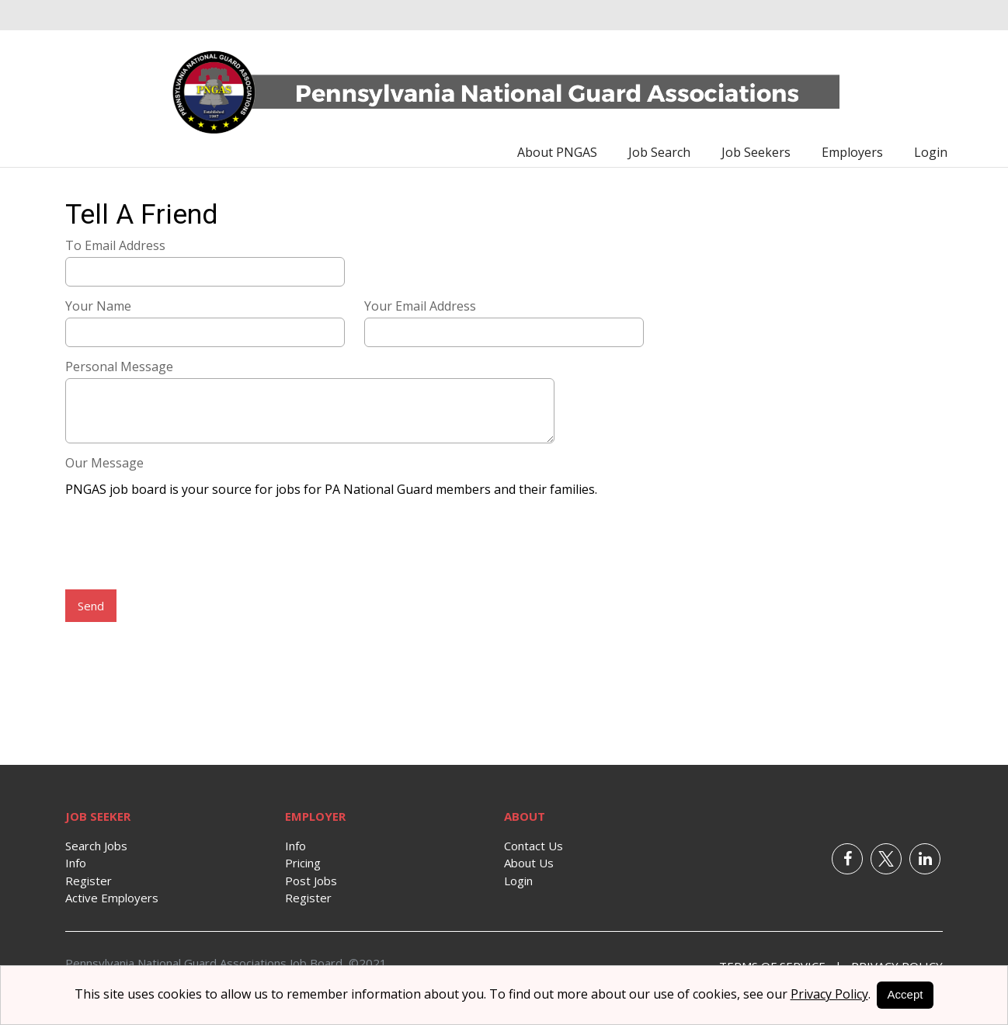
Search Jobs (96, 845)
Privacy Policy (829, 993)
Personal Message (119, 366)
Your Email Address (420, 305)
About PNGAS (557, 152)
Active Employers (111, 897)
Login (930, 152)
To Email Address (115, 245)
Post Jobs (311, 880)
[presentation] (183, 545)
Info (75, 862)
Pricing (303, 862)
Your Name (98, 305)
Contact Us (533, 845)
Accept (905, 994)
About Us (529, 862)
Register (88, 880)
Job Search (659, 152)
